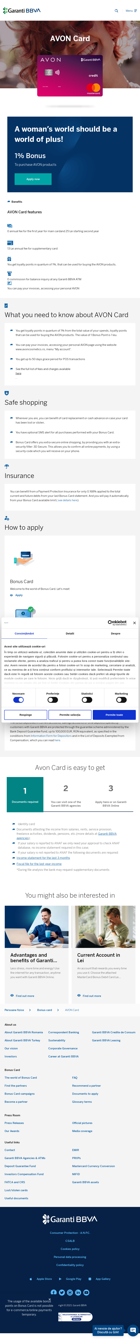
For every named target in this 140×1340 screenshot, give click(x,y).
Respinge (26, 714)
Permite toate (114, 714)
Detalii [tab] (70, 633)
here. (58, 740)
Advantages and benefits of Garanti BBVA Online (98, 960)
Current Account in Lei (31, 957)
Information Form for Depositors (51, 736)
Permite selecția (70, 714)
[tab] (28, 794)
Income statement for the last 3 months (43, 857)
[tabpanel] (70, 848)
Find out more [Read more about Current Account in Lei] (22, 995)
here (18, 373)
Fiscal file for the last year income (39, 863)
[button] (51, 1299)
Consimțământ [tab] (24, 633)
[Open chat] (129, 1330)
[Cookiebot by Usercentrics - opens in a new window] (111, 622)
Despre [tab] (115, 633)
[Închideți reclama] (134, 622)
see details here (67, 500)
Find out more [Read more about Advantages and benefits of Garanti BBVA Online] (89, 995)
